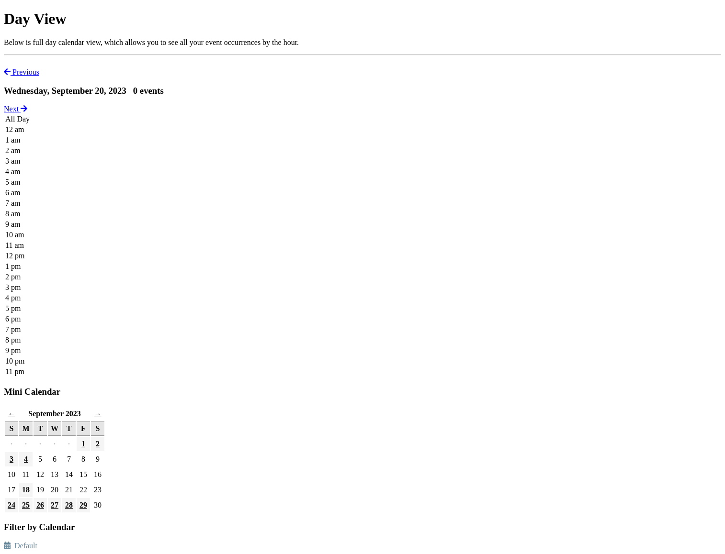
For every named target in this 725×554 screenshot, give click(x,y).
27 (54, 505)
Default (20, 546)
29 (83, 505)
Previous (21, 72)
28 (69, 505)
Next (15, 109)
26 (40, 505)
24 (11, 505)
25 (26, 505)
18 (26, 490)
